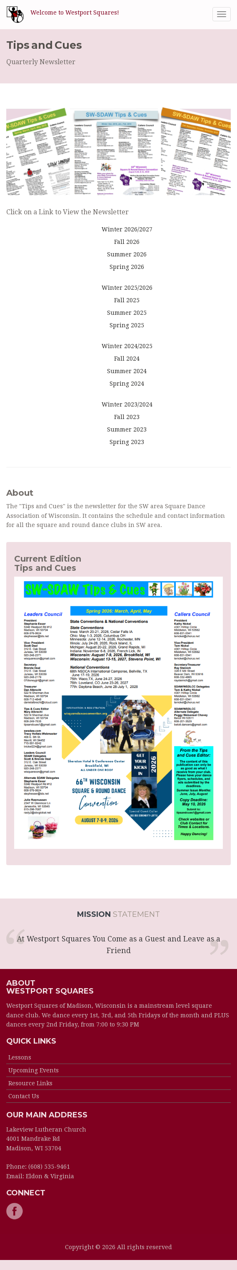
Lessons (19, 1057)
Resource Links (30, 1083)
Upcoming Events (33, 1070)
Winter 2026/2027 (127, 229)
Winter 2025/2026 (127, 287)
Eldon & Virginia (50, 1176)
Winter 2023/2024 (127, 404)
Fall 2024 (127, 358)
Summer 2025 (127, 312)
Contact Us (23, 1096)
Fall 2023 (127, 417)
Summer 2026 (127, 254)
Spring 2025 (127, 325)
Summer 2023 (127, 429)
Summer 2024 (127, 371)
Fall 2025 (127, 300)
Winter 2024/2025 (127, 346)
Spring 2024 (127, 383)
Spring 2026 (127, 267)
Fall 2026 (127, 241)
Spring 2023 (127, 442)
